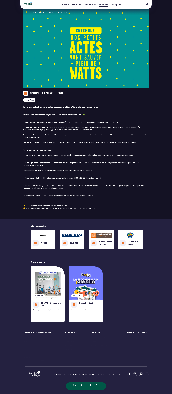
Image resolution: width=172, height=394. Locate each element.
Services (27, 345)
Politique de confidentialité (77, 374)
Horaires (27, 342)
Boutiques (76, 4)
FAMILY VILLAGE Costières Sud (37, 332)
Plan (89, 386)
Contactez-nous (97, 342)
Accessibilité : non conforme (101, 345)
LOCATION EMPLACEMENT (136, 332)
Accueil (33, 13)
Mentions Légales (60, 374)
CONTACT (95, 332)
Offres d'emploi (70, 349)
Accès (26, 349)
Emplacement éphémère (134, 338)
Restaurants (90, 4)
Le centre (65, 4)
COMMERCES (71, 332)
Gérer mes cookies (113, 374)
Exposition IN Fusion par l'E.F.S (34, 361)
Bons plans (116, 4)
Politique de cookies (96, 374)
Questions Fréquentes (99, 338)
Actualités (103, 4)
